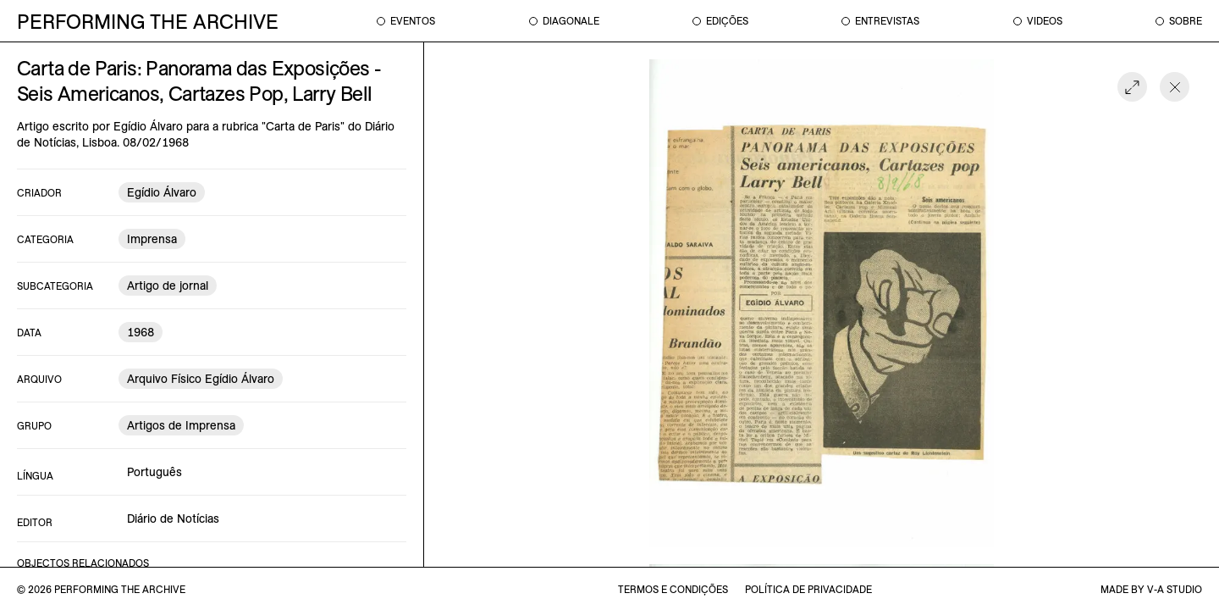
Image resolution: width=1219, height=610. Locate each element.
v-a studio (1174, 589)
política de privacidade (808, 589)
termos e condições (673, 589)
